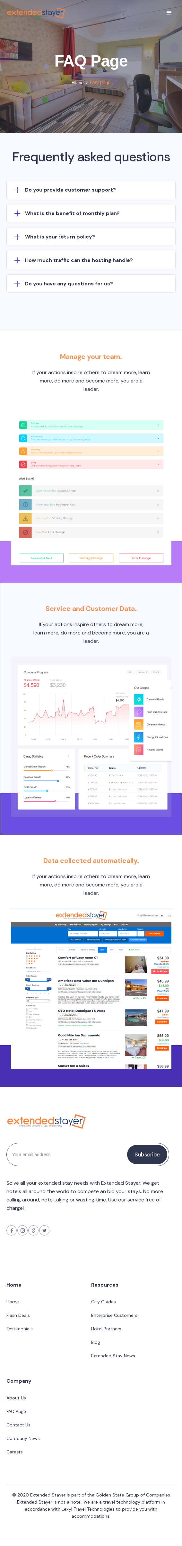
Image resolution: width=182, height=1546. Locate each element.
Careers (14, 1452)
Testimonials (19, 1329)
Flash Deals (18, 1315)
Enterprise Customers (114, 1315)
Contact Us (18, 1425)
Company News (23, 1438)
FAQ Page (16, 1411)
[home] (34, 12)
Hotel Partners (106, 1329)
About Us (16, 1398)
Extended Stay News (113, 1356)
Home (77, 82)
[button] (169, 12)
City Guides (103, 1302)
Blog (95, 1342)
